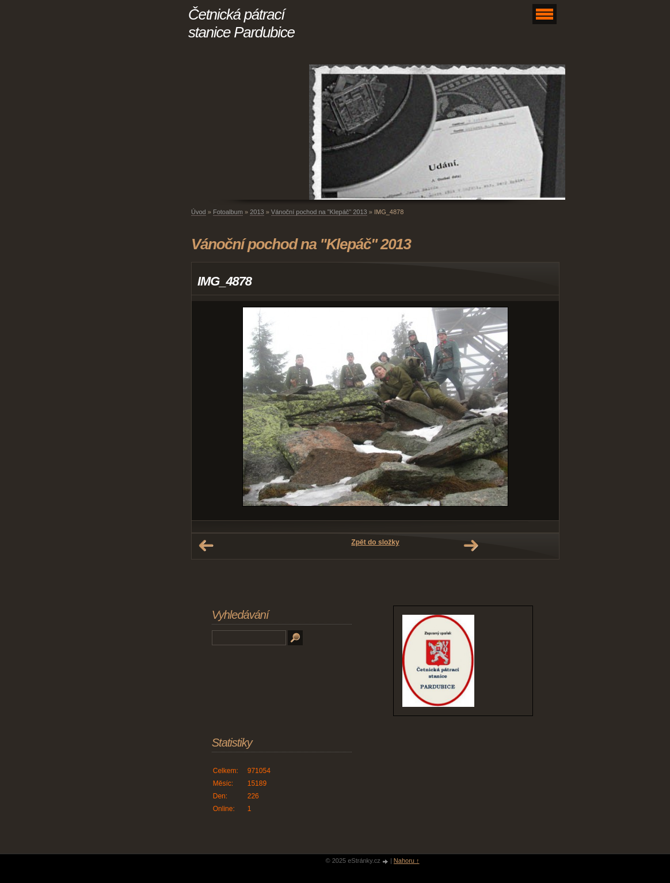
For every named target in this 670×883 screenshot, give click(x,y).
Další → (470, 545)
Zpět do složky (375, 542)
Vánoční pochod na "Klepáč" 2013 (319, 211)
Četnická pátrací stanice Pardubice (241, 23)
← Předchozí (206, 545)
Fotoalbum (228, 211)
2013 (257, 211)
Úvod (198, 211)
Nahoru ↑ (407, 860)
